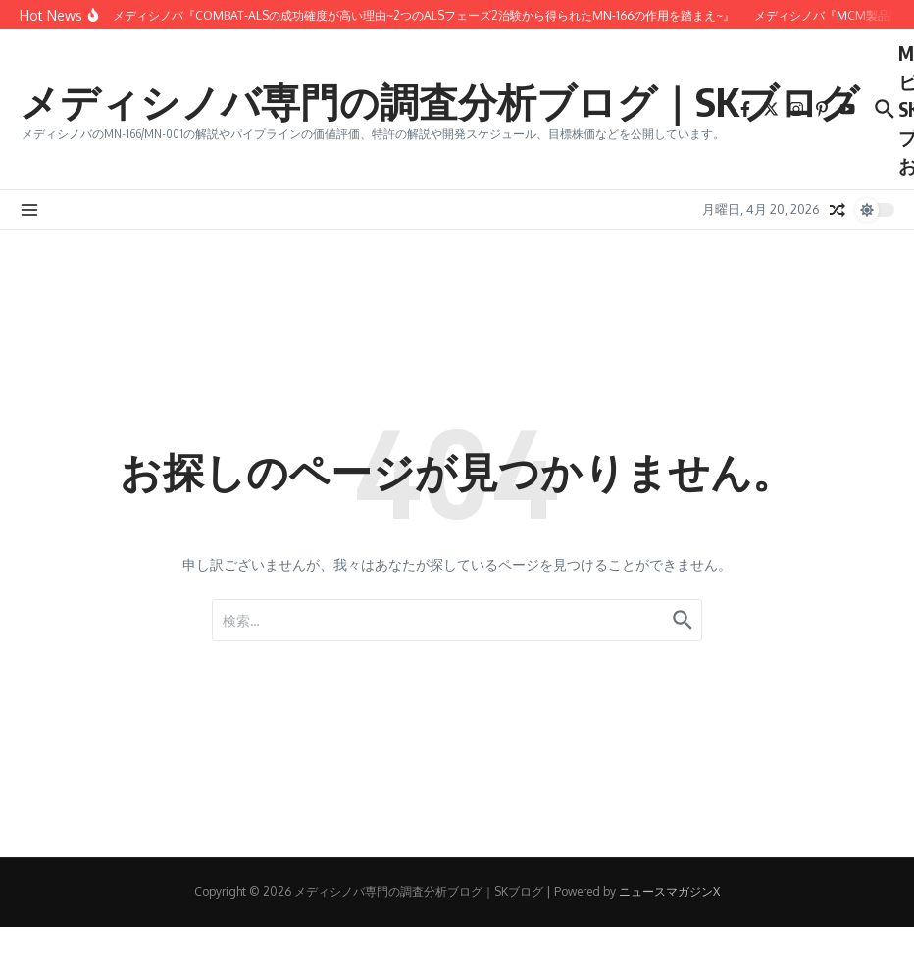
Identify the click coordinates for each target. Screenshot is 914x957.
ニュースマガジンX (669, 891)
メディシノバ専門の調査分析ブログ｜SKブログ (439, 101)
